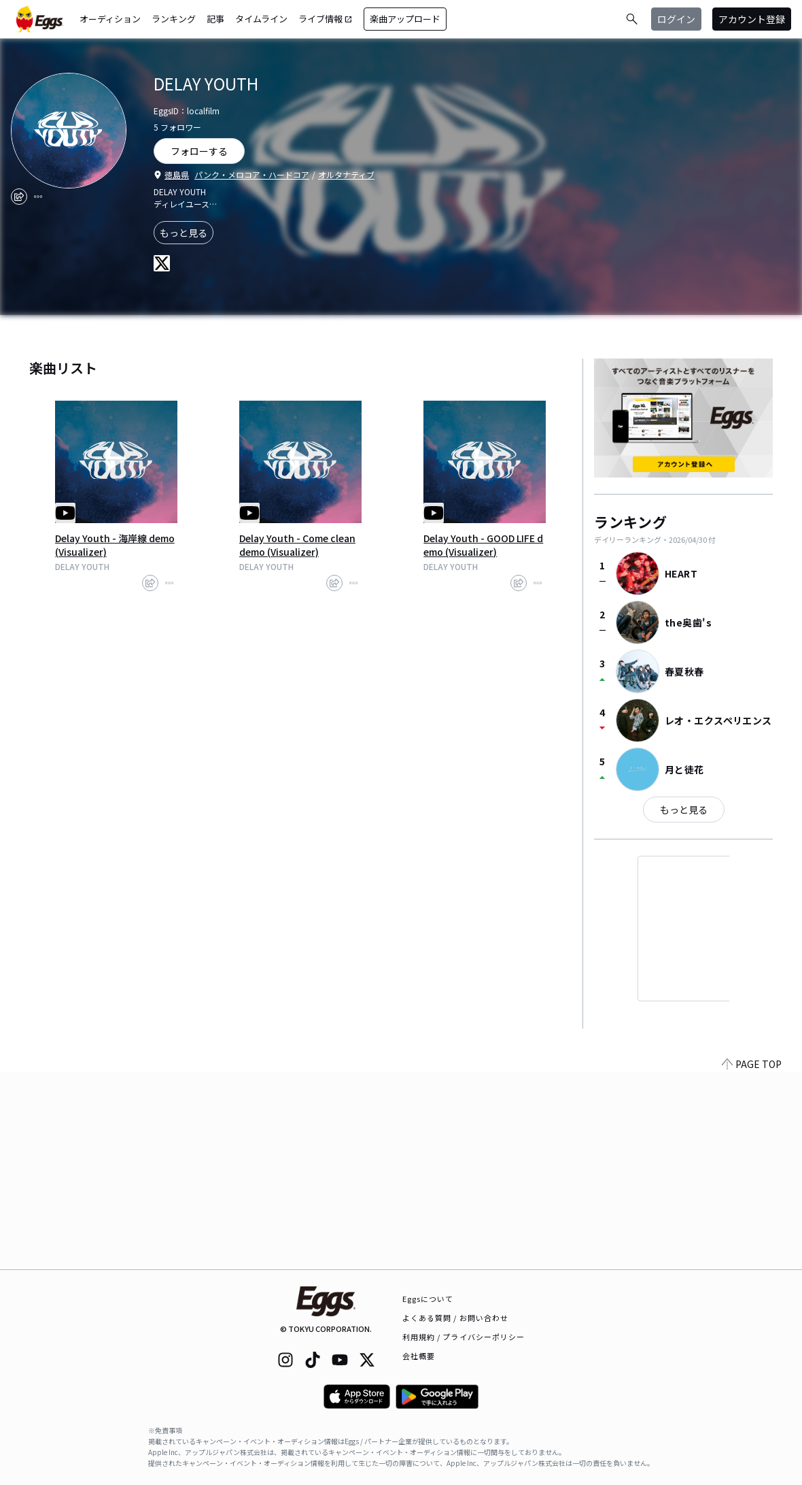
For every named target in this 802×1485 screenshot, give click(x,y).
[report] (38, 196)
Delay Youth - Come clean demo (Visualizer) (297, 544)
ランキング (174, 18)
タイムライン (261, 18)
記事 (215, 18)
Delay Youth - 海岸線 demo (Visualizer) (115, 544)
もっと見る (183, 232)
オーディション (110, 18)
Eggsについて (428, 1298)
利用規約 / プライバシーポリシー (463, 1336)
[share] (19, 196)
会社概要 (418, 1355)
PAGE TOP (752, 1261)
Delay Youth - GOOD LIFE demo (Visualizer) (483, 544)
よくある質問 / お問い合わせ (455, 1317)
